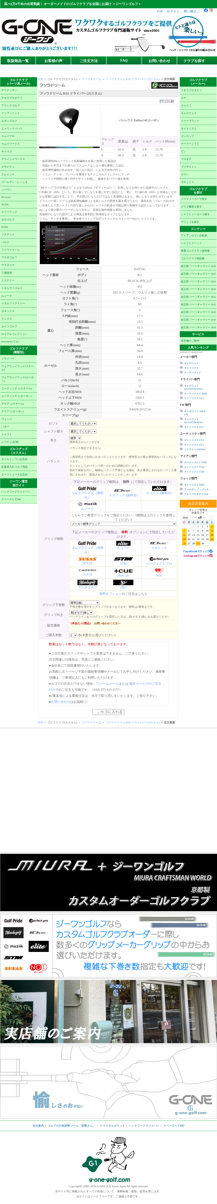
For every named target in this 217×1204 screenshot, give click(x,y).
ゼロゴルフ (8, 219)
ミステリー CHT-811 (195, 449)
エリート (123, 548)
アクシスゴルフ (10, 105)
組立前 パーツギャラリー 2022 (198, 296)
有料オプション (110, 593)
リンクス (6, 318)
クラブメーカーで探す (194, 199)
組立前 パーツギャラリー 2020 (198, 312)
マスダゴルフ (9, 257)
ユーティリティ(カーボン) (16, 396)
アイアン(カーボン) (12, 411)
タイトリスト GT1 (194, 427)
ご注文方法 (89, 61)
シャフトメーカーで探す (195, 214)
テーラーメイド (190, 143)
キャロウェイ (189, 113)
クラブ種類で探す (191, 206)
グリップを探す (190, 222)
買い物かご (192, 11)
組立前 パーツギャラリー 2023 (198, 289)
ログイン (173, 11)
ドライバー (8, 358)
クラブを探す (194, 61)
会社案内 (38, 1125)
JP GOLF (6, 197)
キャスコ (6, 151)
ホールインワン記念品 (14, 459)
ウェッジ (6, 419)
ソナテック (8, 234)
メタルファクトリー (13, 303)
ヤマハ (185, 174)
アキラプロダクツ (11, 98)
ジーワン (6, 189)
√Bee (123, 587)
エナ (183, 98)
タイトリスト (189, 128)
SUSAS (87, 563)
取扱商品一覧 (18, 61)
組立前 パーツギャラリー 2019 (198, 319)
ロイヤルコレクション (14, 334)
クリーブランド (190, 120)
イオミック (159, 548)
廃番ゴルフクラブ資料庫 (195, 250)
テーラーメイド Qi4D (195, 393)
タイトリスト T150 (194, 467)
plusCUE (123, 575)
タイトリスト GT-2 (194, 440)
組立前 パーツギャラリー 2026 (198, 266)
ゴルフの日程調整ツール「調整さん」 (72, 1125)
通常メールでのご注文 (145, 683)
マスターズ (8, 265)
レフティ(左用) (10, 442)
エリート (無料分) (159, 493)
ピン (183, 151)
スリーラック (9, 212)
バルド (5, 242)
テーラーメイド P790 (195, 462)
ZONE (4, 227)
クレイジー (8, 174)
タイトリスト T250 (194, 471)
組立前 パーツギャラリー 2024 (198, 281)
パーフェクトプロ (159, 563)
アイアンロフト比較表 (194, 235)
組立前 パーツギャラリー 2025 (198, 273)
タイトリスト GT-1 (194, 398)
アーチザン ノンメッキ (196, 489)
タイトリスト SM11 (194, 484)
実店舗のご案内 (190, 340)
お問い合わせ (159, 61)
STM (123, 563)
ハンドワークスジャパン (15, 491)
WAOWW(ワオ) (10, 341)
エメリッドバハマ (11, 128)
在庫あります (92, 71)
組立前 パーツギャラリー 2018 (198, 327)
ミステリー (8, 280)
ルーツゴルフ (9, 326)
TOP (160, 11)
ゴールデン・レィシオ (14, 182)
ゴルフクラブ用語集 (193, 258)
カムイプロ (8, 136)
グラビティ (8, 166)
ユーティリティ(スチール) (16, 388)
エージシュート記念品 (14, 474)
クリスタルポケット (112, 1125)
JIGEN (5, 204)
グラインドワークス (13, 159)
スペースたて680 (11, 499)
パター (5, 426)
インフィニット (10, 113)
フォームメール (107, 683)
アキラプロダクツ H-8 (196, 494)
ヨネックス (8, 311)
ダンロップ (187, 136)
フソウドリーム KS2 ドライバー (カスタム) (133, 79)
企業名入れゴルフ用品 (14, 466)
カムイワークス (10, 143)
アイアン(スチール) (12, 403)
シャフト (6, 434)
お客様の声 (53, 61)
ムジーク (6, 295)
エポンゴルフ (9, 120)
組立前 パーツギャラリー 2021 (198, 304)
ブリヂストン (189, 166)
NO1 (159, 575)
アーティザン (9, 90)
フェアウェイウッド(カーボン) (17, 379)
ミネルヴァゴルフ (11, 288)
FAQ (124, 60)
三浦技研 (6, 272)
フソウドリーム (10, 249)
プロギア (186, 159)
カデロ (87, 574)
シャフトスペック (191, 243)
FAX (52, 689)
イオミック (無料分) (123, 495)
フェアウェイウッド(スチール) (17, 368)
